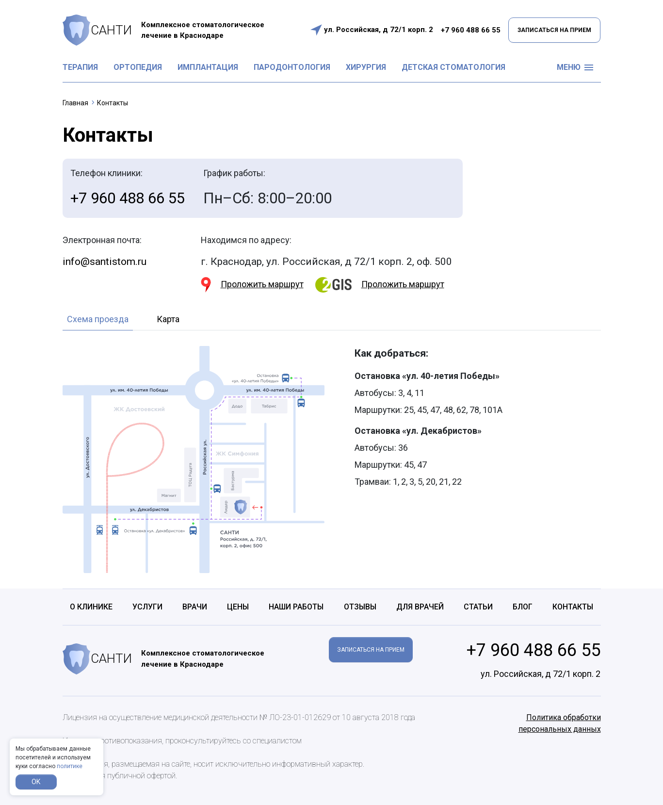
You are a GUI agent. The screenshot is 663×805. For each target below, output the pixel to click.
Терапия (80, 67)
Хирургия (366, 67)
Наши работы (296, 606)
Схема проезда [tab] (98, 319)
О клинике (91, 606)
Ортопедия (137, 67)
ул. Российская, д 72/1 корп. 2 (378, 29)
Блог (523, 606)
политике (69, 766)
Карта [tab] (168, 319)
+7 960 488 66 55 (471, 30)
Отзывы (360, 606)
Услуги (147, 606)
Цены (238, 606)
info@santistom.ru (104, 261)
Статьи (478, 606)
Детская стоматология (453, 67)
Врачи (194, 606)
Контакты (572, 606)
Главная (75, 103)
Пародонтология (292, 67)
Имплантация (208, 67)
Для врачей (420, 606)
